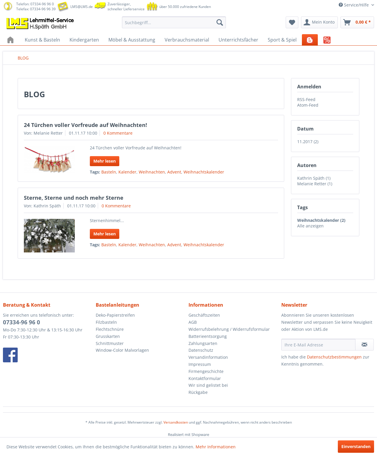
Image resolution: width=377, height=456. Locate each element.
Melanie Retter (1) (314, 183)
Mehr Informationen (216, 447)
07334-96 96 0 (21, 322)
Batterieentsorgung (207, 336)
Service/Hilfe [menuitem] (354, 5)
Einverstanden (356, 446)
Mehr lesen (104, 161)
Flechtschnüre (110, 329)
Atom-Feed (307, 105)
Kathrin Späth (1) (313, 178)
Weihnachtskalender (203, 172)
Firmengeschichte (206, 371)
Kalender (127, 172)
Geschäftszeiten (204, 315)
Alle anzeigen (310, 226)
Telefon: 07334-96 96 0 (35, 3)
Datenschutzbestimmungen (334, 357)
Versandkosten (175, 422)
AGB (192, 322)
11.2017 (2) (307, 141)
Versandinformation (208, 357)
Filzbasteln (106, 322)
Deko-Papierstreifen (115, 315)
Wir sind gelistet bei (208, 385)
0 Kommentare (118, 133)
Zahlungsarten (202, 343)
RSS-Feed (306, 99)
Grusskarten (108, 336)
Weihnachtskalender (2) (321, 220)
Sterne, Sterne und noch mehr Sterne (73, 197)
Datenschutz (200, 350)
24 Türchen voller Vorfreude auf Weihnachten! (85, 124)
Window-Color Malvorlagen (122, 350)
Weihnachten (152, 172)
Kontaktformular (204, 378)
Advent (174, 172)
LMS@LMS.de (81, 6)
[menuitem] (174, 22)
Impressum (199, 364)
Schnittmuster (110, 343)
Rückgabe (198, 392)
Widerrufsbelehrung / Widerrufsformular (229, 329)
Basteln (108, 172)
